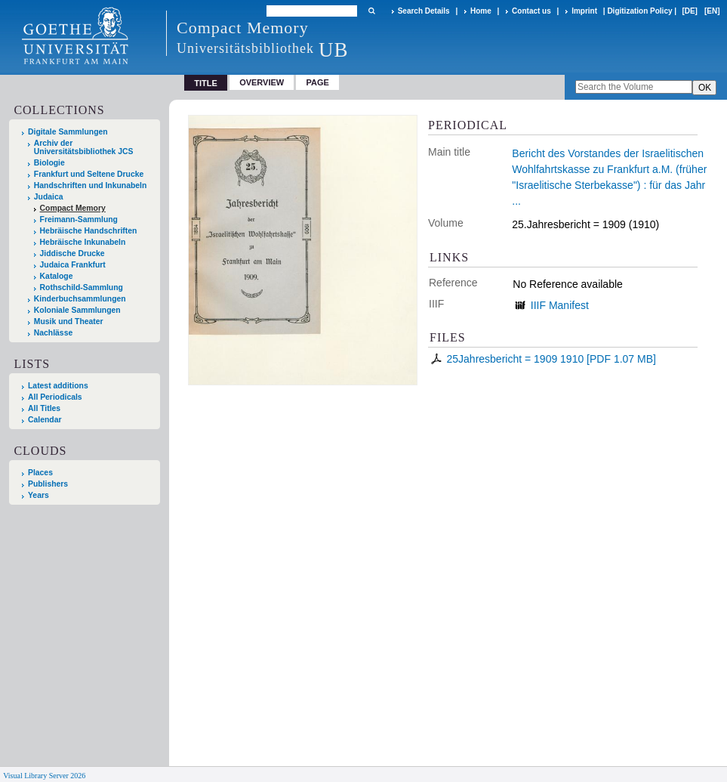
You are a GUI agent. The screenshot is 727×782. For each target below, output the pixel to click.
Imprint (584, 11)
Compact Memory (73, 208)
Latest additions (58, 386)
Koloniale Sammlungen (77, 310)
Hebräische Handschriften (88, 231)
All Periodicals (55, 397)
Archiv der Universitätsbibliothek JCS (84, 147)
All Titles (44, 408)
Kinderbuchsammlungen (80, 299)
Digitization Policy (639, 11)
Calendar (44, 420)
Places (40, 472)
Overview (261, 82)
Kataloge (56, 276)
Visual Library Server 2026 (44, 775)
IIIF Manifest (560, 305)
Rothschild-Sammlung (81, 287)
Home (480, 11)
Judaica (48, 197)
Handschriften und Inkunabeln (90, 185)
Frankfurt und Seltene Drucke (89, 174)
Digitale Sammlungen (68, 132)
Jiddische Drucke (72, 253)
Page (318, 82)
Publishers (48, 484)
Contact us (531, 11)
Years (38, 495)
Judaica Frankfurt (73, 265)
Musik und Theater (68, 321)
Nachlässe (53, 333)
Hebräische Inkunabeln (83, 242)
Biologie (49, 163)
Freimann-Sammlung (79, 219)
